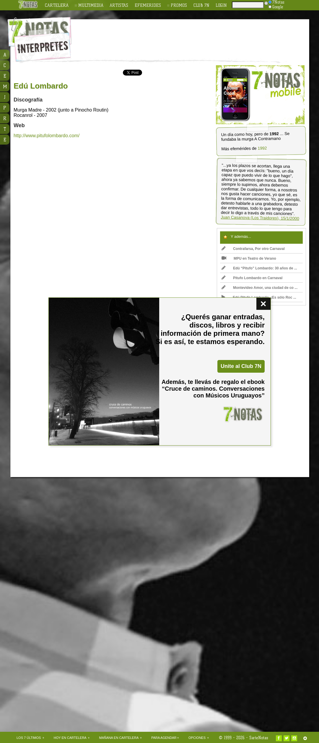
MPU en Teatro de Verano (249, 258)
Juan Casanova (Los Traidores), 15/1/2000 (260, 218)
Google (275, 6)
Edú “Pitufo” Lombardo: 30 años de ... (259, 268)
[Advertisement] (56, 580)
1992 (262, 148)
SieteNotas (258, 737)
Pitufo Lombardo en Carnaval (252, 278)
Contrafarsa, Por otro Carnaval (253, 249)
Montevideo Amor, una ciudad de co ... (259, 288)
